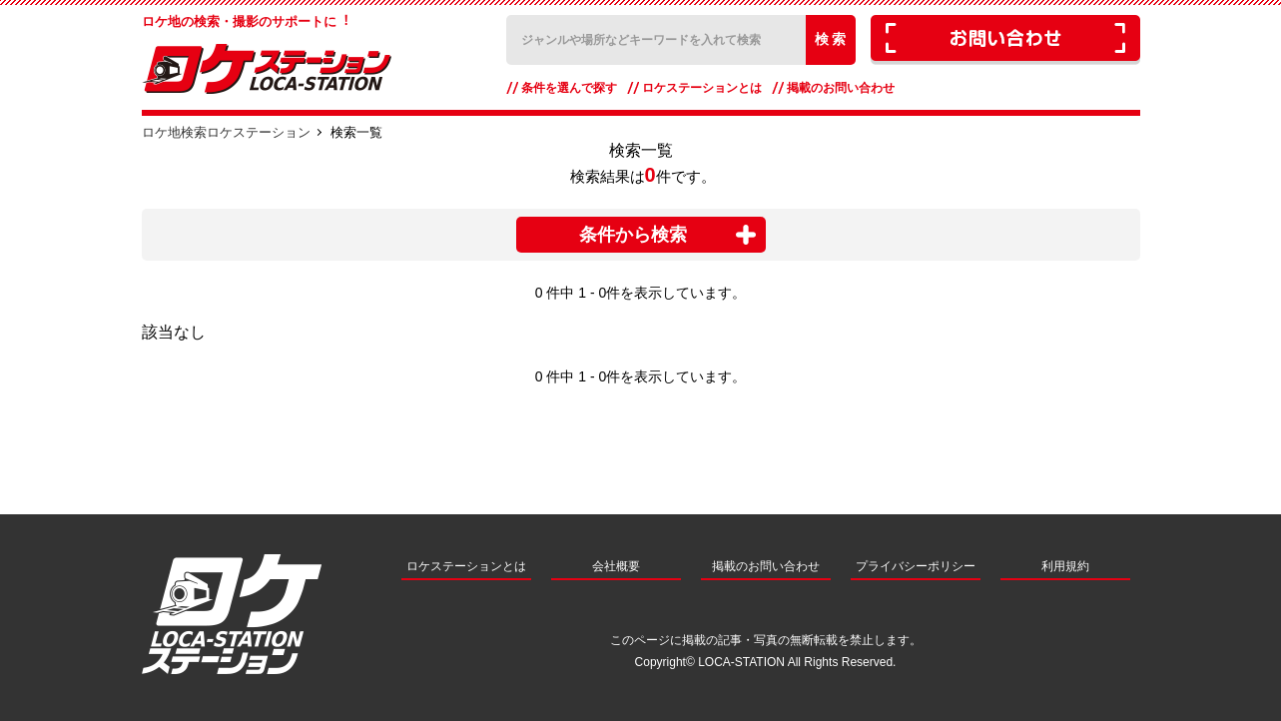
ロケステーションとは (702, 88)
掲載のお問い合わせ (841, 88)
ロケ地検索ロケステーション (226, 132)
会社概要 (616, 566)
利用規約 (1065, 566)
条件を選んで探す (569, 88)
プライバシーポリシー (915, 566)
